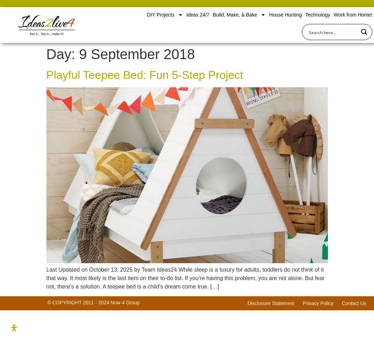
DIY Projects (165, 15)
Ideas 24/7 (197, 15)
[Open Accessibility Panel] (14, 327)
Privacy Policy (318, 303)
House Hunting (285, 15)
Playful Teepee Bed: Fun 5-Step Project (144, 75)
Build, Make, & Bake (239, 15)
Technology (317, 15)
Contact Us (354, 303)
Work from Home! (353, 15)
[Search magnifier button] (364, 32)
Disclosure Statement (271, 303)
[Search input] (332, 32)
